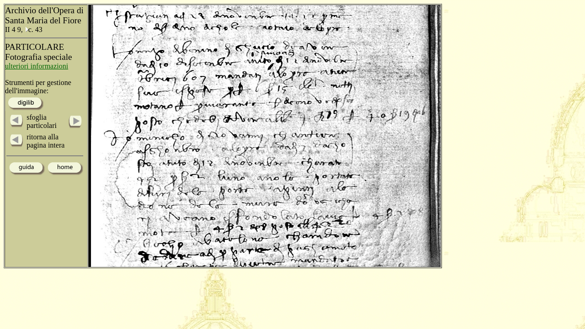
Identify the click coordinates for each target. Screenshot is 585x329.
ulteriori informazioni (36, 66)
